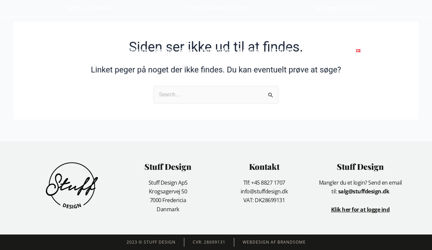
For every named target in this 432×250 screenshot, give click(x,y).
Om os (164, 50)
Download (251, 50)
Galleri (187, 50)
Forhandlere (216, 50)
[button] (377, 50)
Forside (108, 50)
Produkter (136, 50)
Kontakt (281, 50)
